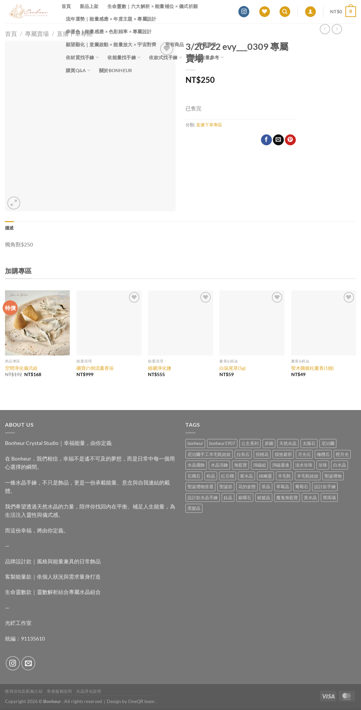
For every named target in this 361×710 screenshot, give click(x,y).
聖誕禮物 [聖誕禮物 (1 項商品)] (333, 476)
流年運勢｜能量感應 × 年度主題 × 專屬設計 (111, 19)
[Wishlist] (264, 11)
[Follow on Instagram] (243, 11)
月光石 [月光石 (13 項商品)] (304, 454)
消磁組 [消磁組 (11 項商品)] (259, 465)
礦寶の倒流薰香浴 (95, 368)
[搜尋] (285, 11)
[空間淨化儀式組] (37, 322)
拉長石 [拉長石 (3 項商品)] (243, 454)
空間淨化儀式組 (21, 368)
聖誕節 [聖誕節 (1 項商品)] (225, 486)
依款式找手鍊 (165, 57)
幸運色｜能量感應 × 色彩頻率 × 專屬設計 (109, 31)
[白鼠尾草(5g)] (252, 322)
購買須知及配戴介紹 (24, 691)
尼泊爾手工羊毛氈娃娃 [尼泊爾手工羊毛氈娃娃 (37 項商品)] (209, 454)
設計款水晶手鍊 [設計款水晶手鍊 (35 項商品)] (202, 497)
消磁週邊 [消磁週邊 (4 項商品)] (280, 465)
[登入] (310, 11)
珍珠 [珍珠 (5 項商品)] (322, 465)
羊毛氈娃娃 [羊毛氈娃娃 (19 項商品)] (307, 476)
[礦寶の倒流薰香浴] (109, 322)
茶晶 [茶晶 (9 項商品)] (266, 486)
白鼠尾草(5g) (232, 368)
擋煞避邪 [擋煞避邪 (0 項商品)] (283, 454)
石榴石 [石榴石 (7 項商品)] (193, 476)
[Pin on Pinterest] (290, 140)
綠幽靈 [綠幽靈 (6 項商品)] (265, 476)
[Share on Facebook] (266, 140)
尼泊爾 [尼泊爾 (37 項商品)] (327, 443)
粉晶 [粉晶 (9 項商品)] (210, 476)
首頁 (66, 6)
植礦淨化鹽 (159, 368)
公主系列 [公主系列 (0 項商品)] (250, 443)
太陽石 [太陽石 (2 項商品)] (308, 443)
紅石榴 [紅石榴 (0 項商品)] (227, 476)
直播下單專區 (209, 124)
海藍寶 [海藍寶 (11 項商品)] (240, 465)
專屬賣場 (209, 44)
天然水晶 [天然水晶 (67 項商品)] (288, 443)
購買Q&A (78, 70)
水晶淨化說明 (88, 691)
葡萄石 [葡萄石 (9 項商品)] (301, 486)
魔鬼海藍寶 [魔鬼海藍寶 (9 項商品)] (287, 497)
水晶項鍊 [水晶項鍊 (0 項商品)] (219, 465)
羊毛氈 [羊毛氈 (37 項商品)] (284, 476)
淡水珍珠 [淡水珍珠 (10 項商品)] (303, 465)
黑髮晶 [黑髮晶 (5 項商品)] (193, 508)
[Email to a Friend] (278, 140)
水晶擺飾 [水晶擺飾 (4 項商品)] (196, 465)
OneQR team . (142, 701)
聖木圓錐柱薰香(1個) (312, 368)
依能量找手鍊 (123, 57)
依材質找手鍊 (82, 57)
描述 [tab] (9, 227)
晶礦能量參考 (207, 57)
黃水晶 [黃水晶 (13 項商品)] (310, 497)
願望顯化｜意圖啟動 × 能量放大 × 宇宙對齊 (111, 44)
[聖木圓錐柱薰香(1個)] (323, 322)
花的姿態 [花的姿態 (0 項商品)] (247, 486)
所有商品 (177, 44)
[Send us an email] (28, 663)
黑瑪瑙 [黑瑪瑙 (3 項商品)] (329, 497)
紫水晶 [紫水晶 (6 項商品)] (246, 476)
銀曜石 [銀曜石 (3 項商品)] (244, 497)
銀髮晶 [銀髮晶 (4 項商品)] (263, 497)
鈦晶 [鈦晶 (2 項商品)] (228, 497)
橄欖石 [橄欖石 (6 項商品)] (323, 454)
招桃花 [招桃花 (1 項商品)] (262, 454)
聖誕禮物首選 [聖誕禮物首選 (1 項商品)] (200, 486)
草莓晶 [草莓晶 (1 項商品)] (282, 486)
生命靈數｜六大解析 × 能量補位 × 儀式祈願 (152, 6)
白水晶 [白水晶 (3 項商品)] (339, 465)
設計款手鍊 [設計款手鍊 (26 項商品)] (325, 486)
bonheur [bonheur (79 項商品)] (195, 443)
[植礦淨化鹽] (180, 322)
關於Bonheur (115, 70)
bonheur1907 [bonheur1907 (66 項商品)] (222, 443)
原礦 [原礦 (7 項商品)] (269, 443)
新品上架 (89, 6)
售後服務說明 (59, 691)
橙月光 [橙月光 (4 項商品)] (342, 454)
